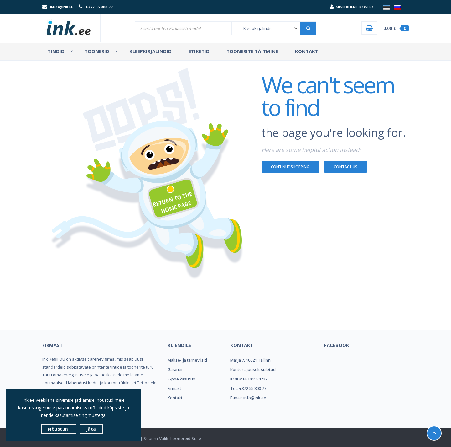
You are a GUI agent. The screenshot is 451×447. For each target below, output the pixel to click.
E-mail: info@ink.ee (248, 398)
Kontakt (175, 398)
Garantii (175, 369)
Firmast (174, 388)
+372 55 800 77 (99, 7)
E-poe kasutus (181, 379)
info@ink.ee (61, 7)
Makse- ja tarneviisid (187, 360)
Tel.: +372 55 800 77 (248, 388)
